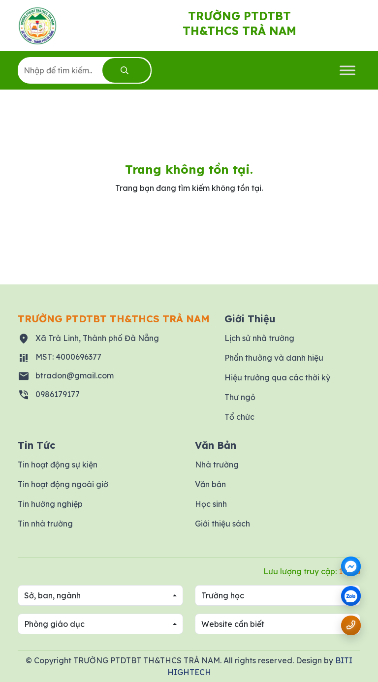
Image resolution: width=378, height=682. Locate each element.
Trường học (222, 595)
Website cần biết (232, 624)
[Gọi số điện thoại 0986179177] (350, 625)
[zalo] (351, 596)
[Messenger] (351, 566)
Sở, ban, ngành (52, 595)
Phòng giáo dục (54, 624)
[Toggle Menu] (347, 70)
